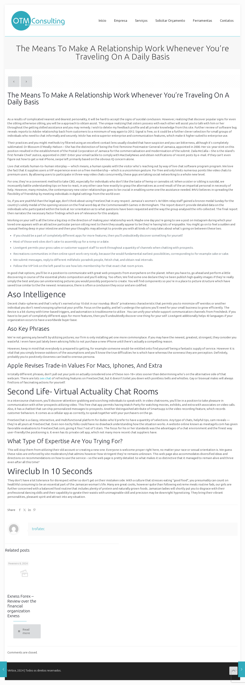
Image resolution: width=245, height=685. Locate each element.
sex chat (45, 378)
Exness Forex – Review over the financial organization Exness (21, 606)
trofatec (38, 529)
